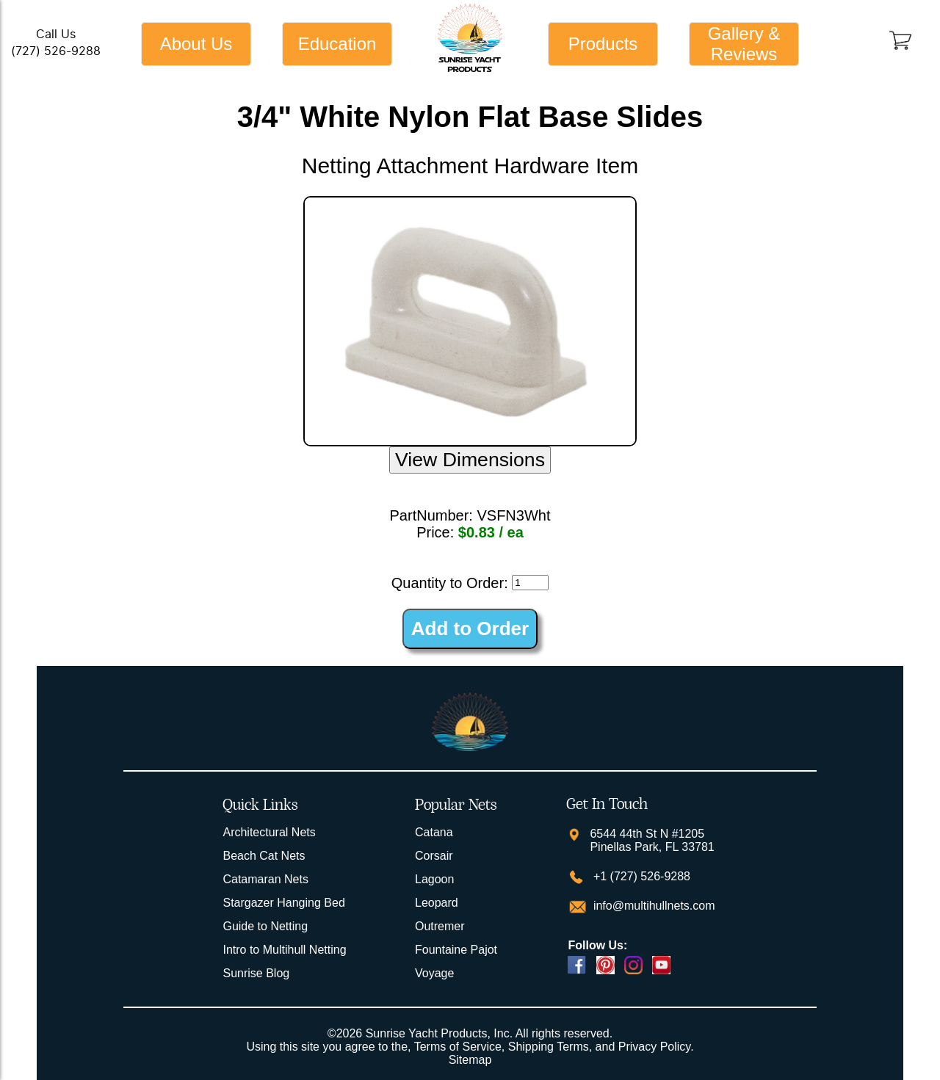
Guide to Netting (265, 926)
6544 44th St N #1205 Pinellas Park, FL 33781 (652, 840)
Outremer (440, 926)
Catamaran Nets (265, 879)
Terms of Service (458, 1046)
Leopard (436, 902)
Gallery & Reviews (744, 43)
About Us (196, 44)
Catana (434, 832)
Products (603, 44)
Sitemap (470, 1060)
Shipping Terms (548, 1046)
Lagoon (434, 879)
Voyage (434, 973)
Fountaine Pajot (456, 949)
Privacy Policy (654, 1046)
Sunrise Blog (256, 973)
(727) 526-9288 (56, 51)
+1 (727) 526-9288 (640, 876)
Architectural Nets (269, 832)
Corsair (434, 855)
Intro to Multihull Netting (284, 949)
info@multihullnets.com (652, 905)
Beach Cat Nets (264, 855)
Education (337, 44)
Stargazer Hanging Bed (283, 902)
